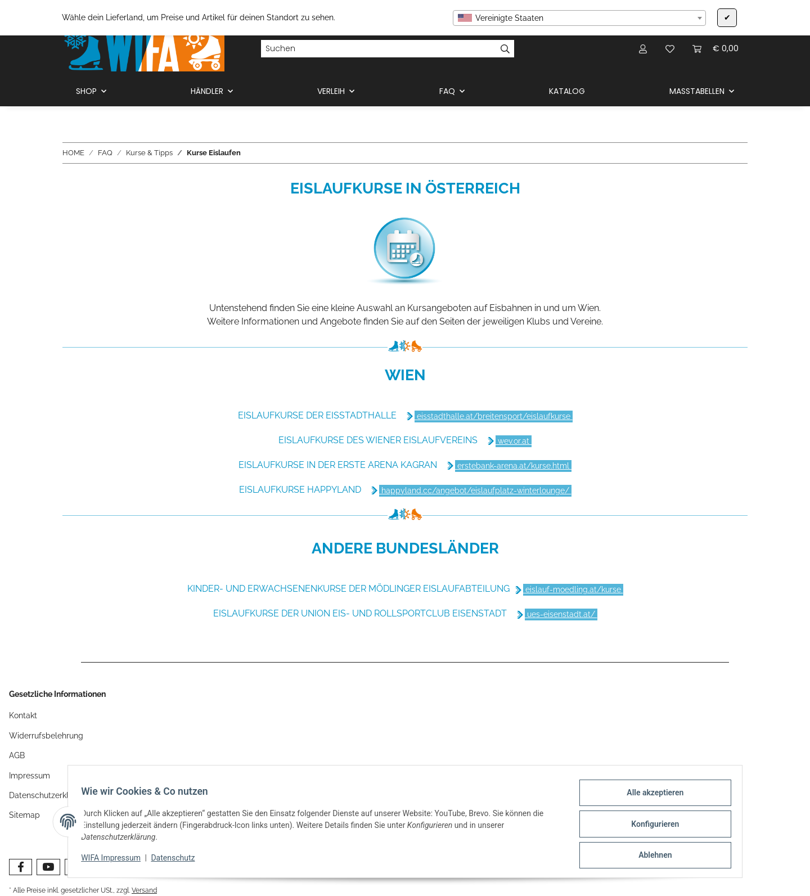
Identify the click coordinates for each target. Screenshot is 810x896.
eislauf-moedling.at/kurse (573, 589)
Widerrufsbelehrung (46, 735)
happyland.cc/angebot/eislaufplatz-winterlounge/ (475, 490)
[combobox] (579, 18)
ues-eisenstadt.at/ (561, 614)
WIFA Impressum (116, 861)
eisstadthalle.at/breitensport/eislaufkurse (494, 416)
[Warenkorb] (715, 48)
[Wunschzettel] (669, 48)
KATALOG (567, 91)
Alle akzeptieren (650, 797)
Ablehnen (650, 856)
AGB (17, 755)
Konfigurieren (650, 826)
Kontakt (23, 715)
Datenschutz (178, 861)
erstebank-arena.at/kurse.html (513, 465)
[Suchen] (378, 48)
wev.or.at (514, 440)
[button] (642, 48)
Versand (144, 890)
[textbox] (579, 18)
